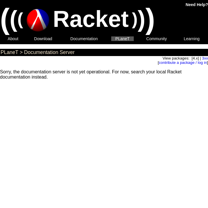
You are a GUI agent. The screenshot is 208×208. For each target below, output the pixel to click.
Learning (192, 38)
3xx (205, 58)
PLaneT (122, 38)
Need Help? (197, 4)
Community (156, 38)
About (13, 38)
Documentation (84, 38)
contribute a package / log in (183, 62)
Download (43, 38)
